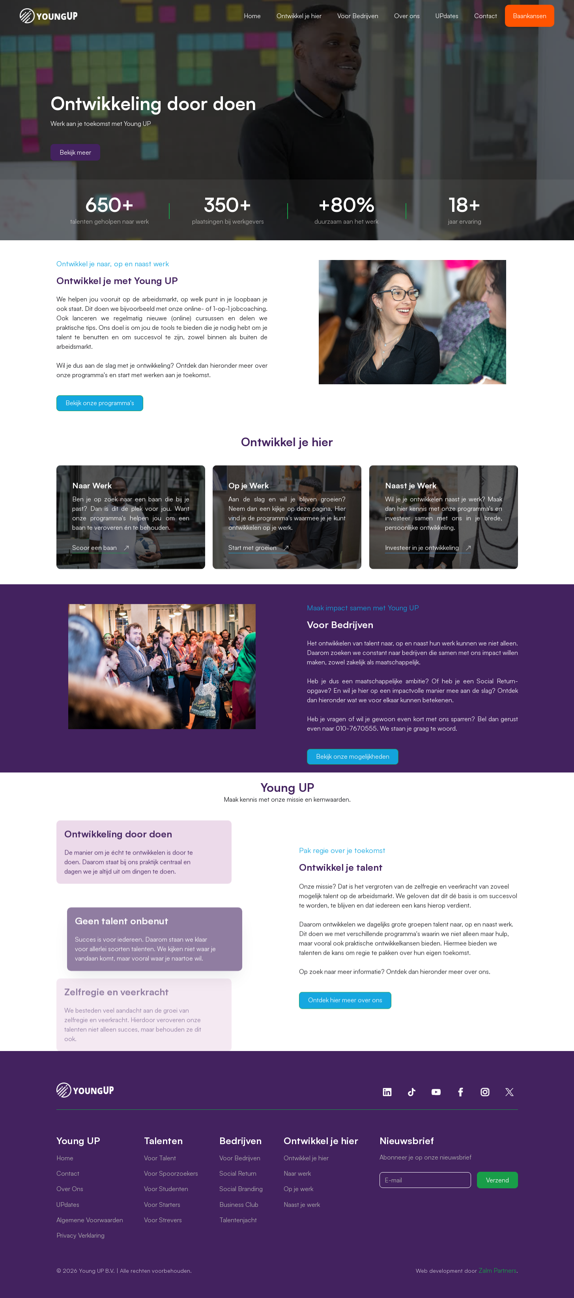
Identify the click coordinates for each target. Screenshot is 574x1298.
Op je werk (298, 1189)
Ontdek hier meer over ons (345, 1002)
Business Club (238, 1204)
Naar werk (297, 1173)
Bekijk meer (75, 152)
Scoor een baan (94, 550)
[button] (299, 16)
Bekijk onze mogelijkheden (352, 756)
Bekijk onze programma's (99, 403)
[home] (48, 15)
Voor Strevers (163, 1220)
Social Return (237, 1173)
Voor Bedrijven (357, 16)
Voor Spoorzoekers (171, 1173)
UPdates (447, 16)
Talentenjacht (238, 1220)
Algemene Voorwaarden (89, 1220)
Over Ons (69, 1189)
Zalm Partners (497, 1270)
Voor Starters (162, 1204)
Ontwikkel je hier (299, 16)
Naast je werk (302, 1204)
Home (252, 16)
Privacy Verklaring (80, 1235)
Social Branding (241, 1189)
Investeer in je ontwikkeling (422, 550)
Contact (485, 16)
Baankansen (529, 16)
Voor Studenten (166, 1189)
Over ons (407, 16)
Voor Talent (160, 1158)
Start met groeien (252, 550)
